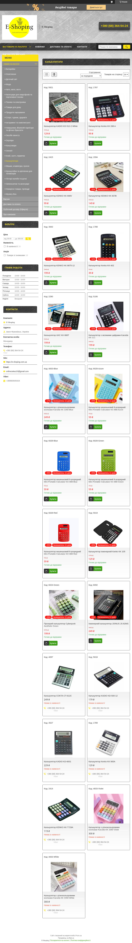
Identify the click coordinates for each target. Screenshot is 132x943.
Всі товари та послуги (15, 47)
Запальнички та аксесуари (17, 184)
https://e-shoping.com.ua (16, 362)
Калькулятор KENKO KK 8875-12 (59, 265)
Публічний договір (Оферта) (15, 209)
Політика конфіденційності (81, 940)
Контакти (82, 47)
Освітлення (11, 74)
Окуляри (9, 140)
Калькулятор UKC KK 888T (56, 335)
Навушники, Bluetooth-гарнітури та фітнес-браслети (20, 129)
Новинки (40, 47)
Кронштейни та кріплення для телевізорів (19, 172)
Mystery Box (11, 194)
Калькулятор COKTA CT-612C (58, 696)
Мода (8, 84)
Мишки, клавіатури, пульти (17, 166)
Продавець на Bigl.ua (66, 938)
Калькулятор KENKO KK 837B (103, 196)
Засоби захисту (13, 135)
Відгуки (6, 199)
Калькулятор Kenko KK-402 (101, 265)
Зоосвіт (9, 151)
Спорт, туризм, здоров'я (16, 117)
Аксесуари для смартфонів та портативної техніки (19, 96)
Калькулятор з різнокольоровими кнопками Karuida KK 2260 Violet (104, 828)
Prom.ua (79, 936)
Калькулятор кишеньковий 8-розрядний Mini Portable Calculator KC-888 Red (62, 552)
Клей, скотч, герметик (15, 156)
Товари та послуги (11, 64)
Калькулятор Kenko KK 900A (102, 761)
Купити (53, 143)
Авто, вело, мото (13, 89)
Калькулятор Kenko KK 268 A (102, 126)
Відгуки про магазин (14, 54)
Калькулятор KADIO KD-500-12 (103, 696)
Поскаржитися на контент (59, 940)
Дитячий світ (11, 79)
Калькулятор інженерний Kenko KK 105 (107, 551)
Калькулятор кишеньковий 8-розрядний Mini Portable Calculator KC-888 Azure (107, 408)
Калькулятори (12, 161)
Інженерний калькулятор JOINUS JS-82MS (108, 623)
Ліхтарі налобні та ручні (16, 179)
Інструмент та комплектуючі (18, 123)
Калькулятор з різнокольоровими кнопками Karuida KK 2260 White (59, 896)
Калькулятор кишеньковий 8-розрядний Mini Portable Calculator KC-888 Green (107, 480)
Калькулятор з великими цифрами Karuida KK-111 (108, 336)
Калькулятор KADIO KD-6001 (57, 761)
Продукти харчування (15, 112)
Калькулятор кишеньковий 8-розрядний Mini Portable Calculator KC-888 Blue (62, 480)
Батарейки (10, 69)
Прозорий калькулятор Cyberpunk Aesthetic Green (59, 624)
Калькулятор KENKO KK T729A (58, 827)
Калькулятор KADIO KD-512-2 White (61, 126)
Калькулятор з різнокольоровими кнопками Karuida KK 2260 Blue (59, 408)
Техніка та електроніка (16, 102)
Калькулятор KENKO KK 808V (58, 196)
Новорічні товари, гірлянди (17, 189)
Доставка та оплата (61, 47)
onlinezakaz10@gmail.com (17, 371)
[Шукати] (126, 47)
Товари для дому (13, 107)
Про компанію (9, 214)
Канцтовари (11, 145)
